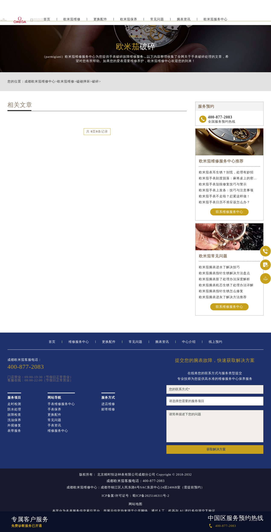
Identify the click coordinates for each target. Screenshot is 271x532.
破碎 (95, 81)
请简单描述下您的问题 (215, 426)
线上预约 (215, 342)
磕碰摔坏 (83, 81)
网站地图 (135, 504)
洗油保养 (14, 420)
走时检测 (14, 404)
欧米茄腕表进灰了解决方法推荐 (223, 297)
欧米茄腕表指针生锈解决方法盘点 (224, 273)
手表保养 (54, 409)
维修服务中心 (78, 342)
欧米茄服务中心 (215, 20)
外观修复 (14, 425)
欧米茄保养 (128, 20)
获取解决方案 (216, 450)
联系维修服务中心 (229, 212)
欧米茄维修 (71, 20)
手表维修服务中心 (61, 404)
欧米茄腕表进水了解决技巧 (219, 267)
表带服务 (14, 431)
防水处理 (14, 409)
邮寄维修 (108, 409)
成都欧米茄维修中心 (40, 81)
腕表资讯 (184, 20)
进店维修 (108, 404)
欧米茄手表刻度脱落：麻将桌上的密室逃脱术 (229, 178)
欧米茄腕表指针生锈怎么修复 (221, 291)
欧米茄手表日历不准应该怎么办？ (224, 202)
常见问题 (157, 20)
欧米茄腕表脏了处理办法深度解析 (224, 279)
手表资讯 (54, 425)
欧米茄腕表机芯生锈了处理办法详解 (226, 285)
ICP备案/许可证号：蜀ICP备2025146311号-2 (135, 496)
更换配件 (100, 20)
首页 (47, 20)
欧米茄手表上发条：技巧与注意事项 (226, 190)
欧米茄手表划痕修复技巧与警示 (223, 184)
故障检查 (14, 415)
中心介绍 (189, 342)
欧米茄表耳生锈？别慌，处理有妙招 (226, 172)
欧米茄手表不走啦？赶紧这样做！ (224, 196)
